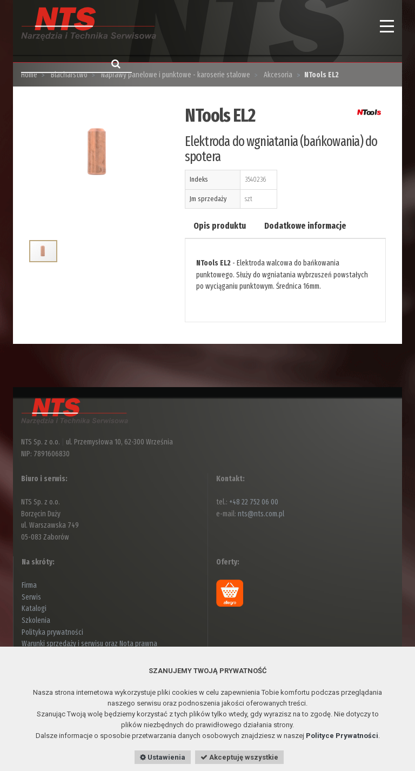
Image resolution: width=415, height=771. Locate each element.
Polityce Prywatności (342, 736)
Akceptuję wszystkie (239, 757)
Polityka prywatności (52, 632)
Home (29, 74)
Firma (29, 585)
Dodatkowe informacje (305, 226)
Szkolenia (36, 620)
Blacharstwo (68, 74)
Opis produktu (219, 226)
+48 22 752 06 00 (253, 502)
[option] (99, 166)
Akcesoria (277, 74)
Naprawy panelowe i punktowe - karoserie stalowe (174, 74)
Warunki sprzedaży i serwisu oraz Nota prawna (89, 643)
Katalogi (34, 608)
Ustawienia (162, 757)
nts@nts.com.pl (261, 514)
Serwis (31, 597)
